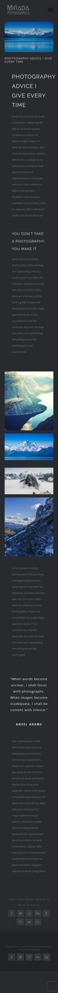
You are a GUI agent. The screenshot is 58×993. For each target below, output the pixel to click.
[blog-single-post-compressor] (29, 37)
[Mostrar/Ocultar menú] (50, 9)
